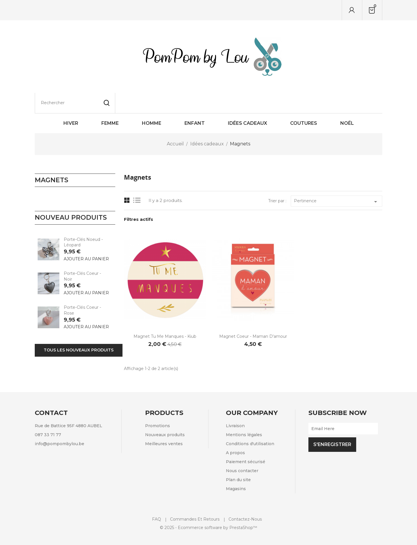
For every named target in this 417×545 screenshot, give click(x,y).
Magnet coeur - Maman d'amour (253, 316)
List (138, 180)
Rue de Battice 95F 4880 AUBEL (68, 405)
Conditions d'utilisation (250, 423)
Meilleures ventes (164, 423)
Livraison (235, 405)
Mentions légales (244, 414)
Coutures (303, 103)
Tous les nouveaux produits (79, 329)
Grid (127, 180)
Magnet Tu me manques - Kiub (164, 316)
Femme (110, 103)
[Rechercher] (75, 10)
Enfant (194, 103)
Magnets (51, 160)
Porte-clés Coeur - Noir (82, 255)
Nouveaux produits (165, 414)
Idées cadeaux (247, 103)
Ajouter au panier (86, 238)
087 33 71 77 (48, 414)
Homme (151, 103)
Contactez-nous (245, 498)
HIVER (70, 103)
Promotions (157, 405)
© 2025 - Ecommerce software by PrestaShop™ (208, 507)
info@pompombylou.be (59, 423)
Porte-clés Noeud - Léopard (83, 222)
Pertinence (336, 181)
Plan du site (238, 459)
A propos (235, 432)
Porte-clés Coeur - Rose (82, 289)
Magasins (236, 468)
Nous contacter (242, 450)
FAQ (156, 498)
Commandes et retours (195, 498)
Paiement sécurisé (245, 441)
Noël (347, 103)
